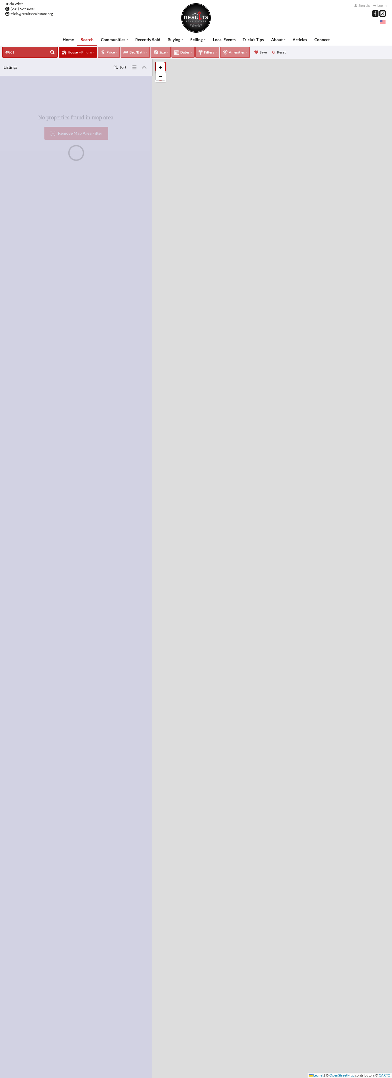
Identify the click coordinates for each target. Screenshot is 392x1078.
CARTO (385, 1075)
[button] (160, 66)
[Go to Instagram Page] (382, 13)
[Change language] (382, 22)
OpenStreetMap (341, 1075)
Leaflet (316, 1075)
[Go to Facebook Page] (375, 13)
